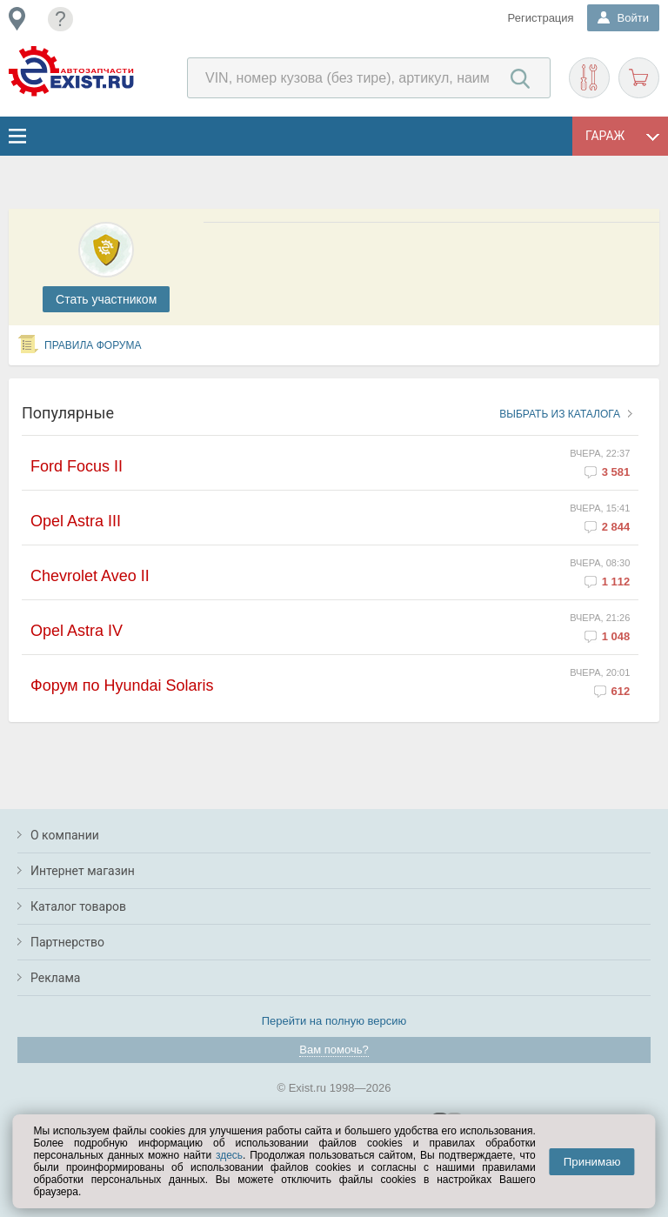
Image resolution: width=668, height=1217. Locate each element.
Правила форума (93, 345)
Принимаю (592, 1161)
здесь (229, 1155)
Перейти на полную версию (334, 1020)
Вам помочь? (333, 1049)
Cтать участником (106, 299)
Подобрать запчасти (589, 77)
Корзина (638, 77)
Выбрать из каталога (559, 414)
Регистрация (541, 17)
